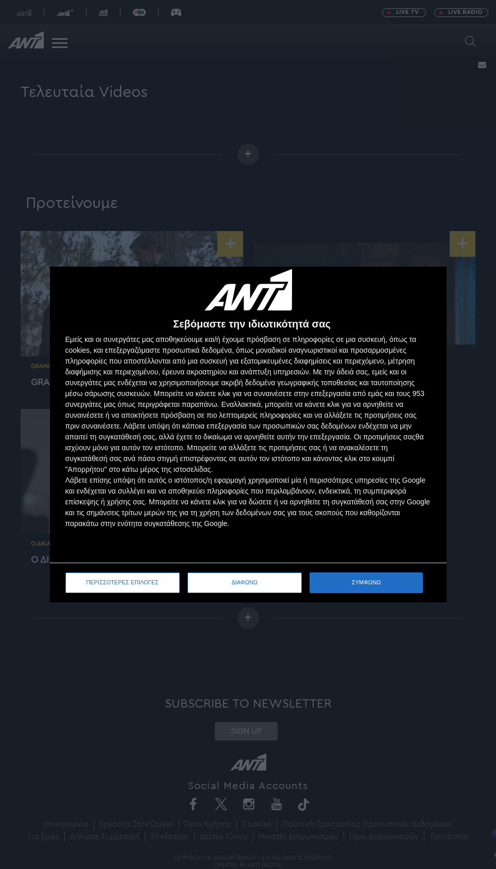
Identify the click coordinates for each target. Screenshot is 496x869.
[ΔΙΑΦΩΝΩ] (428, 285)
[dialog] (248, 434)
